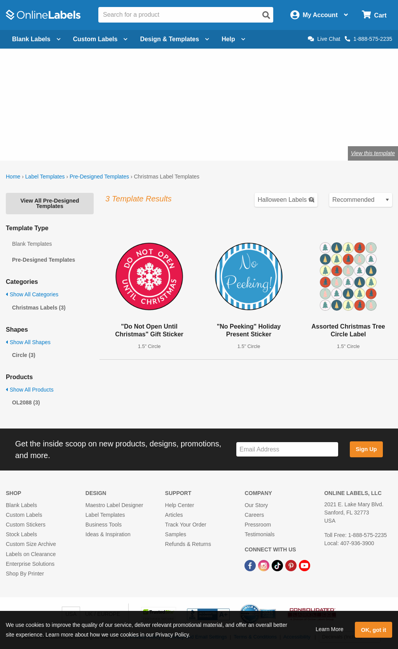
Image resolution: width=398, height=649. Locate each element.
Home (13, 176)
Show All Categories (32, 294)
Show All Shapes (28, 342)
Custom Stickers (25, 524)
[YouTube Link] (304, 565)
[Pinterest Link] (291, 565)
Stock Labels (21, 534)
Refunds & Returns (188, 544)
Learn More (330, 629)
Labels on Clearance (31, 554)
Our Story (256, 505)
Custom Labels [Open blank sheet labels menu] (100, 39)
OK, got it (373, 630)
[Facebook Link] (250, 565)
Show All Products (30, 390)
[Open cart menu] (374, 15)
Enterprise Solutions (30, 564)
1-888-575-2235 (368, 39)
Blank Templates (32, 244)
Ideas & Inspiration (108, 534)
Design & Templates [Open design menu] (174, 39)
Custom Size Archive (31, 544)
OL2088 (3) (26, 402)
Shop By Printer (25, 573)
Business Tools (104, 524)
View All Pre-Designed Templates (49, 203)
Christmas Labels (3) (39, 307)
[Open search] (266, 15)
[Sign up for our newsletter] (287, 449)
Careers (254, 515)
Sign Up (366, 449)
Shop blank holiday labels (94, 127)
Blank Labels (21, 505)
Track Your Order (185, 524)
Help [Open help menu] (233, 39)
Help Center (179, 505)
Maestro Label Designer (114, 505)
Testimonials (259, 534)
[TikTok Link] (278, 565)
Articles (174, 515)
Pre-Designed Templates (99, 176)
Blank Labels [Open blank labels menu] (36, 39)
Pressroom (257, 524)
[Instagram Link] (264, 565)
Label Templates (45, 176)
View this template (373, 153)
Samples (175, 534)
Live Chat (324, 39)
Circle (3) (23, 355)
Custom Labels (24, 515)
